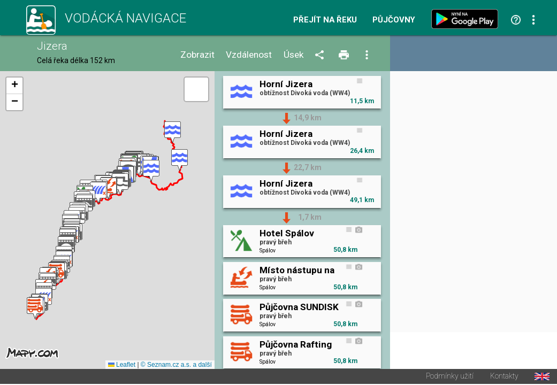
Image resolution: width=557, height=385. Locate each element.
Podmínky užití (450, 377)
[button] (172, 133)
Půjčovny (393, 20)
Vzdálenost (249, 54)
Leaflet (121, 365)
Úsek (294, 54)
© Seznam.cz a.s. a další (176, 365)
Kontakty (504, 377)
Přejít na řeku (325, 20)
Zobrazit (197, 54)
